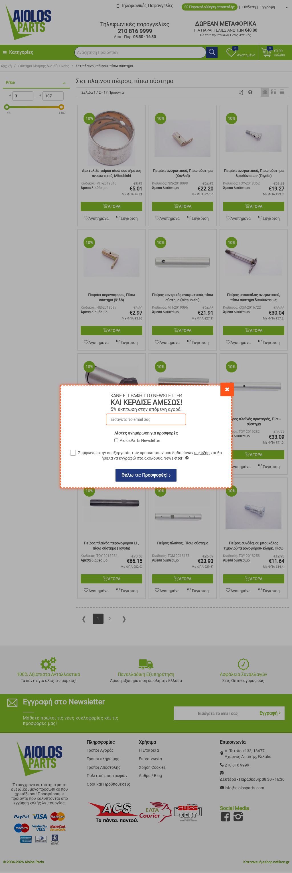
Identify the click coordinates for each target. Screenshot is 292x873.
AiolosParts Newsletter (140, 440)
